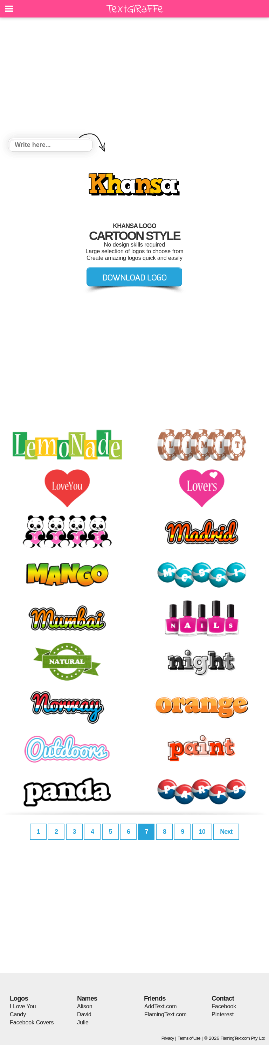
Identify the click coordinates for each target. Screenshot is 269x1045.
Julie (83, 1022)
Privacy (167, 1038)
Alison (84, 1006)
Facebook (224, 1006)
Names (87, 998)
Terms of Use (189, 1038)
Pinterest (223, 1014)
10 (202, 831)
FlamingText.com (165, 1014)
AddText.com (160, 1006)
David (84, 1014)
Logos (19, 998)
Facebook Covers (32, 1022)
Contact (223, 998)
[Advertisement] (134, 79)
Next (226, 831)
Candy (18, 1014)
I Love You (23, 1006)
